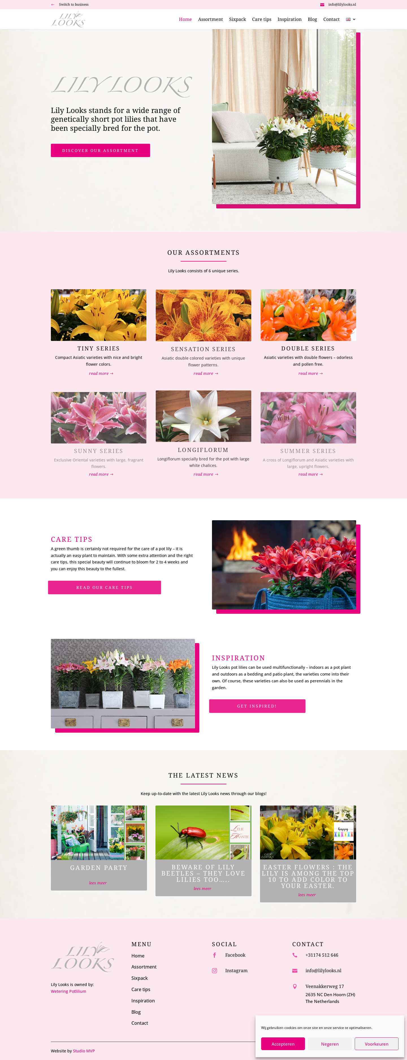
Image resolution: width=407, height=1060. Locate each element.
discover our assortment (100, 150)
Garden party (99, 867)
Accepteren (283, 1044)
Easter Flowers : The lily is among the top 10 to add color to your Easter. (308, 876)
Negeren (330, 1044)
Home (185, 19)
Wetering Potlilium (68, 991)
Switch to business (73, 4)
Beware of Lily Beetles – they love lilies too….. (203, 873)
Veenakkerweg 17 (325, 986)
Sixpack (237, 19)
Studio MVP (84, 1051)
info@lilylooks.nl (342, 4)
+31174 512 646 (322, 955)
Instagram (236, 970)
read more (99, 373)
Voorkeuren (376, 1044)
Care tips (261, 19)
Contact (331, 19)
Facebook (235, 955)
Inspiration (290, 19)
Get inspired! (243, 706)
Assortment (210, 19)
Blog (312, 19)
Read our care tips (90, 587)
